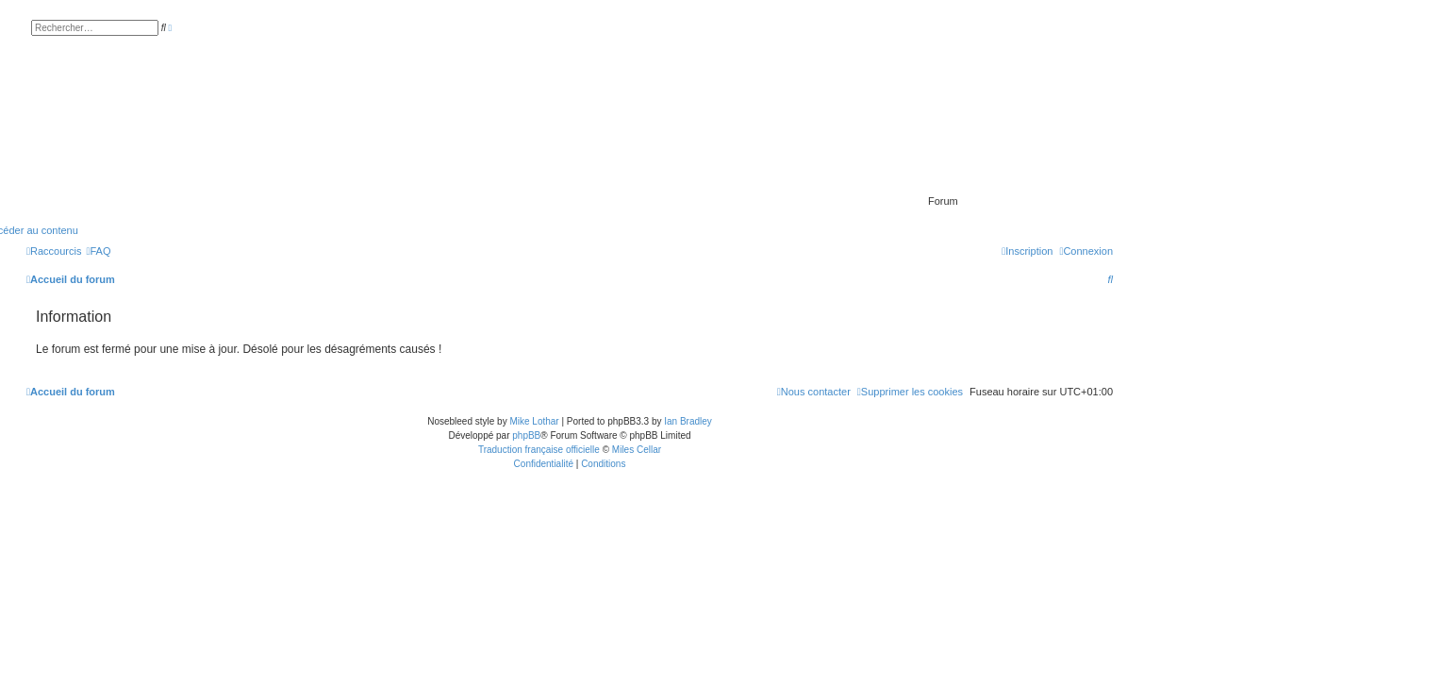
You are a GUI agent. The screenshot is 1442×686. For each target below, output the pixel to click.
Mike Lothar (533, 421)
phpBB (526, 435)
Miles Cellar (636, 449)
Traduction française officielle (539, 449)
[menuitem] (98, 251)
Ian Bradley (688, 421)
